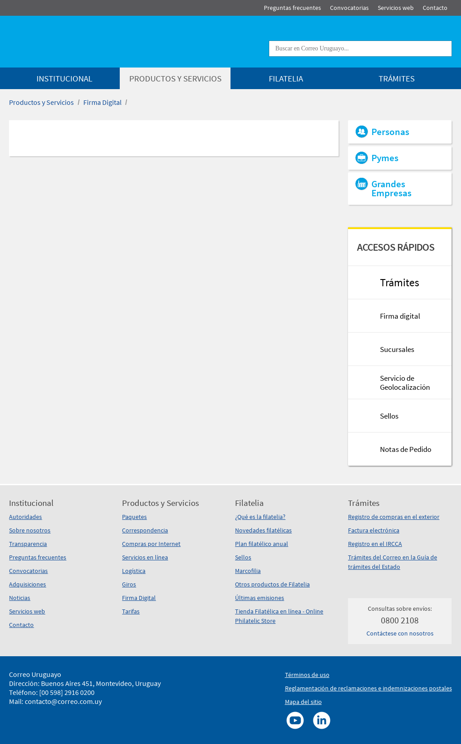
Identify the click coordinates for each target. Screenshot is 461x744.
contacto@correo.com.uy (63, 701)
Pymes (384, 158)
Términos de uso (307, 675)
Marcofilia (248, 571)
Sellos (243, 557)
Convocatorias (28, 571)
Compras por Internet (151, 544)
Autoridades (25, 517)
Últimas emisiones (259, 598)
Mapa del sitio (303, 702)
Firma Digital (102, 102)
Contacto (21, 625)
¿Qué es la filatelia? (260, 517)
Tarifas (131, 611)
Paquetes (134, 517)
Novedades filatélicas (263, 530)
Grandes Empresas (391, 188)
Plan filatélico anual (261, 544)
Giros (129, 584)
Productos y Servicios (41, 102)
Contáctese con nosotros (400, 633)
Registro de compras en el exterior (393, 517)
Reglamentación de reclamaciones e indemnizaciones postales (368, 688)
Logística (133, 571)
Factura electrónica (373, 530)
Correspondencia (145, 530)
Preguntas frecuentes (37, 557)
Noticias (19, 598)
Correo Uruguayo (35, 674)
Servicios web (27, 611)
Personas (390, 132)
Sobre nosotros (29, 530)
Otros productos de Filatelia (272, 584)
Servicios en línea (145, 557)
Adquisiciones (27, 584)
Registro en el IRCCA (375, 544)
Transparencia (28, 544)
